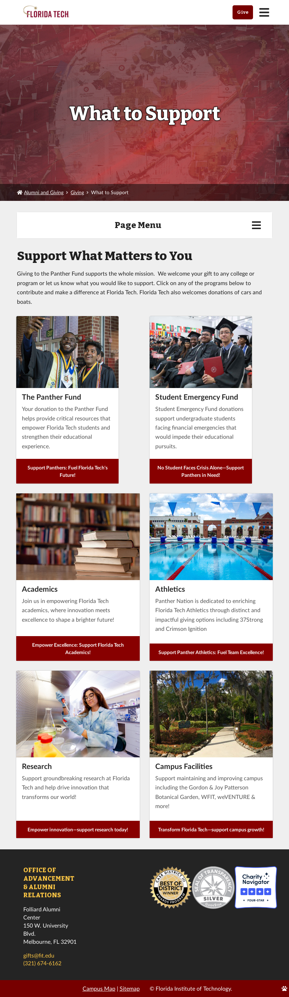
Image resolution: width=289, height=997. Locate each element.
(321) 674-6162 (42, 963)
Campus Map (99, 988)
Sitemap (130, 988)
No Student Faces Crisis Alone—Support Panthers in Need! (200, 471)
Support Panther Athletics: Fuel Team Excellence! (211, 652)
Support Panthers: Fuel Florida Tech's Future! (68, 471)
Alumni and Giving (44, 192)
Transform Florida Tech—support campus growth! (211, 829)
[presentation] (78, 536)
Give (242, 12)
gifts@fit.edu (38, 955)
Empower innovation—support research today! (78, 829)
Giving (77, 192)
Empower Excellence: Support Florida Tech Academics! (78, 648)
